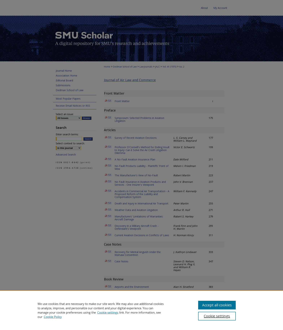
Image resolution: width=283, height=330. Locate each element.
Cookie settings (107, 312)
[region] (141, 310)
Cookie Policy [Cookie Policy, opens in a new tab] (53, 317)
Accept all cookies (217, 305)
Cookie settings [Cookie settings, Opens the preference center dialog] (217, 316)
